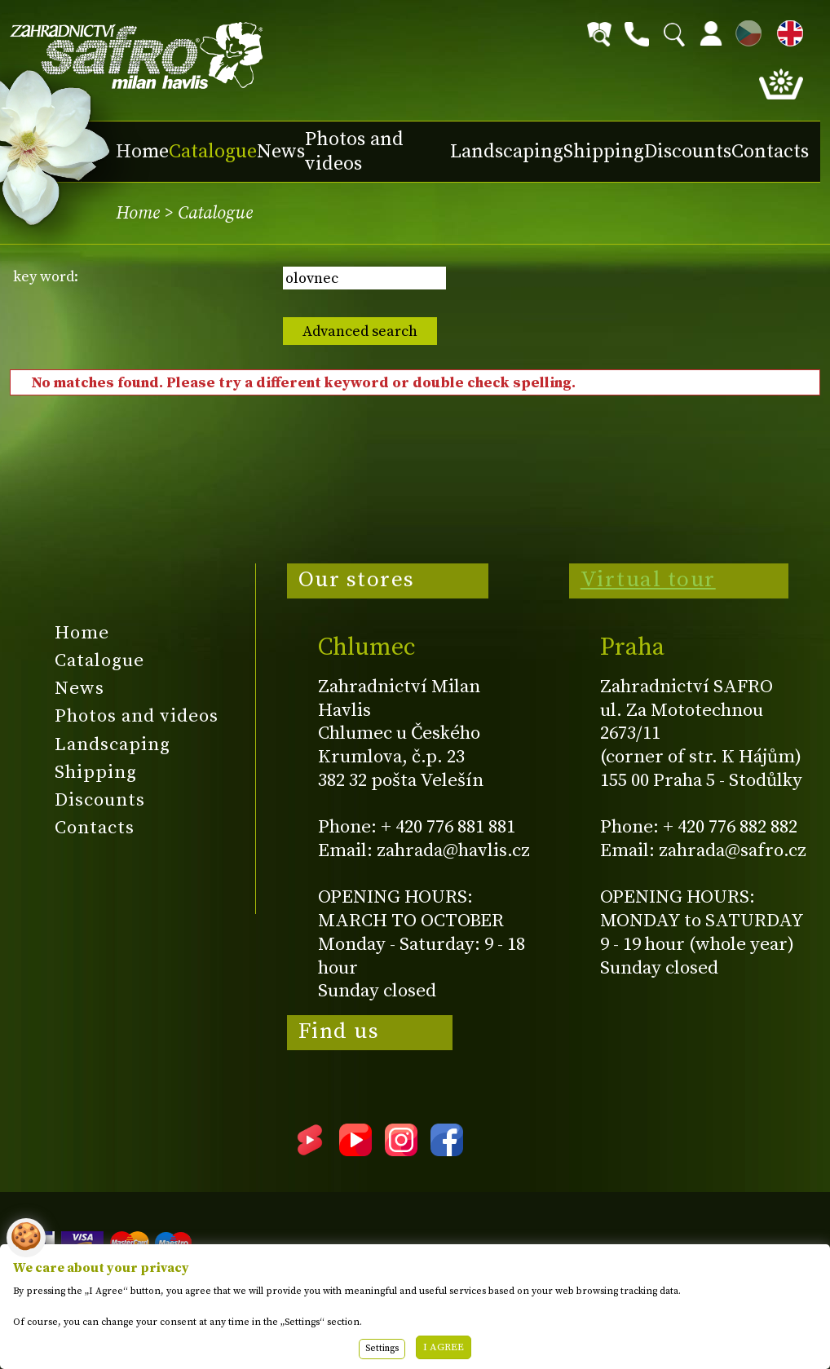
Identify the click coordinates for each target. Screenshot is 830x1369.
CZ (744, 30)
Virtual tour (648, 580)
